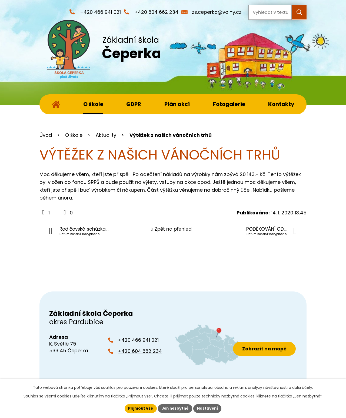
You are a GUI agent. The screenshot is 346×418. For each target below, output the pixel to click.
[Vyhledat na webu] (270, 12)
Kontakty (281, 104)
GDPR (133, 104)
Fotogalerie (229, 104)
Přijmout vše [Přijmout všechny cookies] (139, 408)
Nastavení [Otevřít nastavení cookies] (208, 408)
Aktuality (106, 135)
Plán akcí (177, 104)
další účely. (302, 387)
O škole (93, 104)
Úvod (56, 104)
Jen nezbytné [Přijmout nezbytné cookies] (175, 408)
